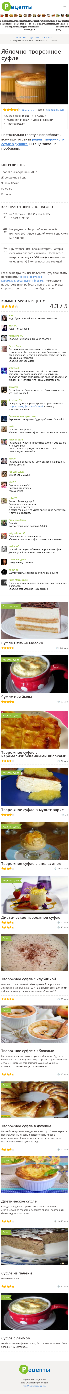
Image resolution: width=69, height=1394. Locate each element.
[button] (65, 6)
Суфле (5, 938)
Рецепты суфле (10, 606)
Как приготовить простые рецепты (17, 6)
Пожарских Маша (54, 109)
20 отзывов (28, 110)
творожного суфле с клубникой (26, 406)
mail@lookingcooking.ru (34, 1385)
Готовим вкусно (34, 1369)
